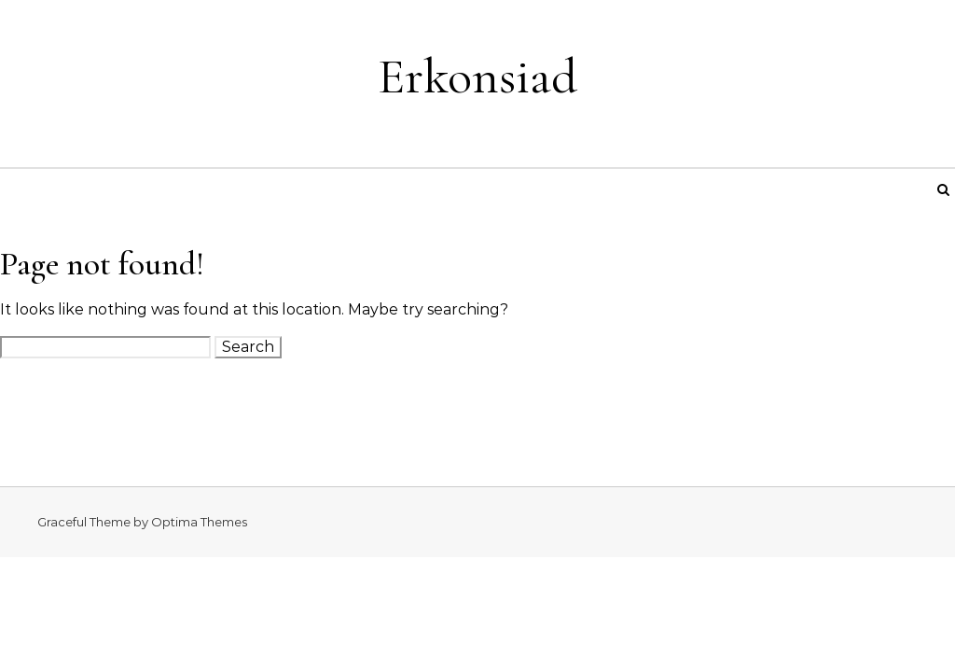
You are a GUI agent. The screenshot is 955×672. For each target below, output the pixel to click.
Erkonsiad (477, 76)
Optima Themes (199, 521)
